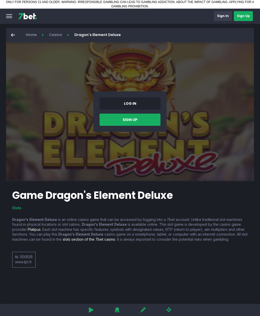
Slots (16, 208)
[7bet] (27, 16)
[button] (9, 16)
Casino (55, 34)
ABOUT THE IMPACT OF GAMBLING (202, 2)
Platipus (34, 229)
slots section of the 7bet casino (89, 239)
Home (31, 34)
